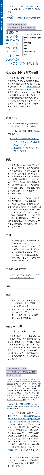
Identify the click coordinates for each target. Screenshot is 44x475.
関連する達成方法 (29, 52)
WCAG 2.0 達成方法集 (28, 18)
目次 (9, 25)
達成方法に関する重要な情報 (32, 39)
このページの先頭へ (14, 369)
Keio (35, 404)
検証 (25, 54)
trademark (26, 406)
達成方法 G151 (28, 28)
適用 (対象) (27, 43)
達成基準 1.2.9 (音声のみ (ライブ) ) (24, 139)
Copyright (10, 404)
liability (20, 406)
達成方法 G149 (14, 28)
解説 (25, 46)
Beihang (10, 406)
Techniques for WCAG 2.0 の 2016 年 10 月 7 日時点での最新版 (24, 419)
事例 (25, 49)
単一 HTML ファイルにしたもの (23, 386)
